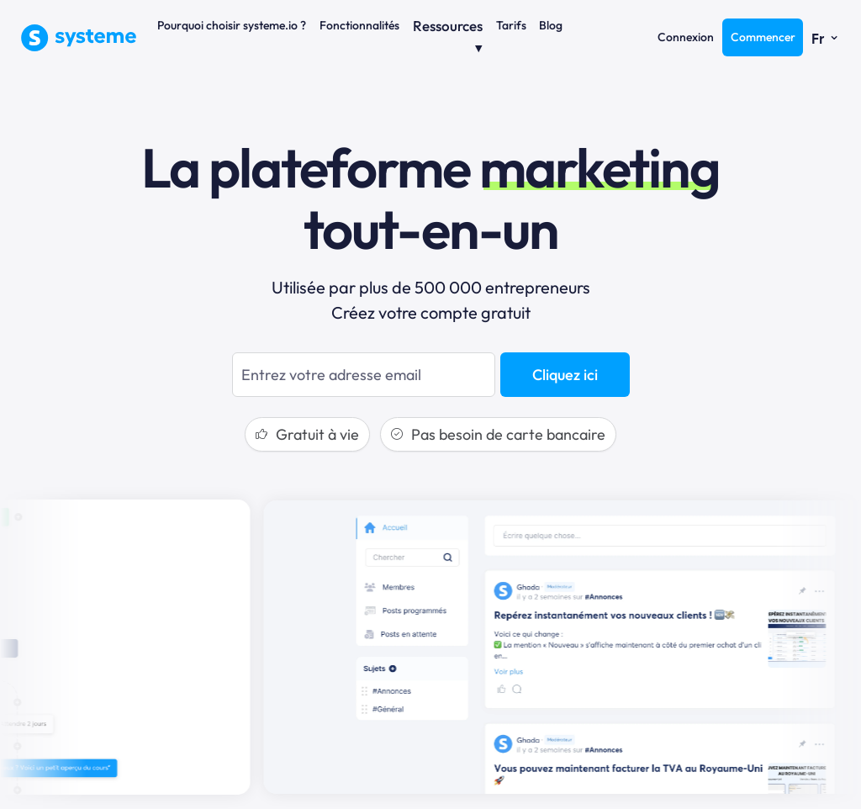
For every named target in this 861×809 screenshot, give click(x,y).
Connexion (686, 37)
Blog (551, 25)
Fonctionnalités (359, 25)
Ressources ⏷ (448, 37)
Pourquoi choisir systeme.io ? (231, 25)
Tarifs (511, 25)
